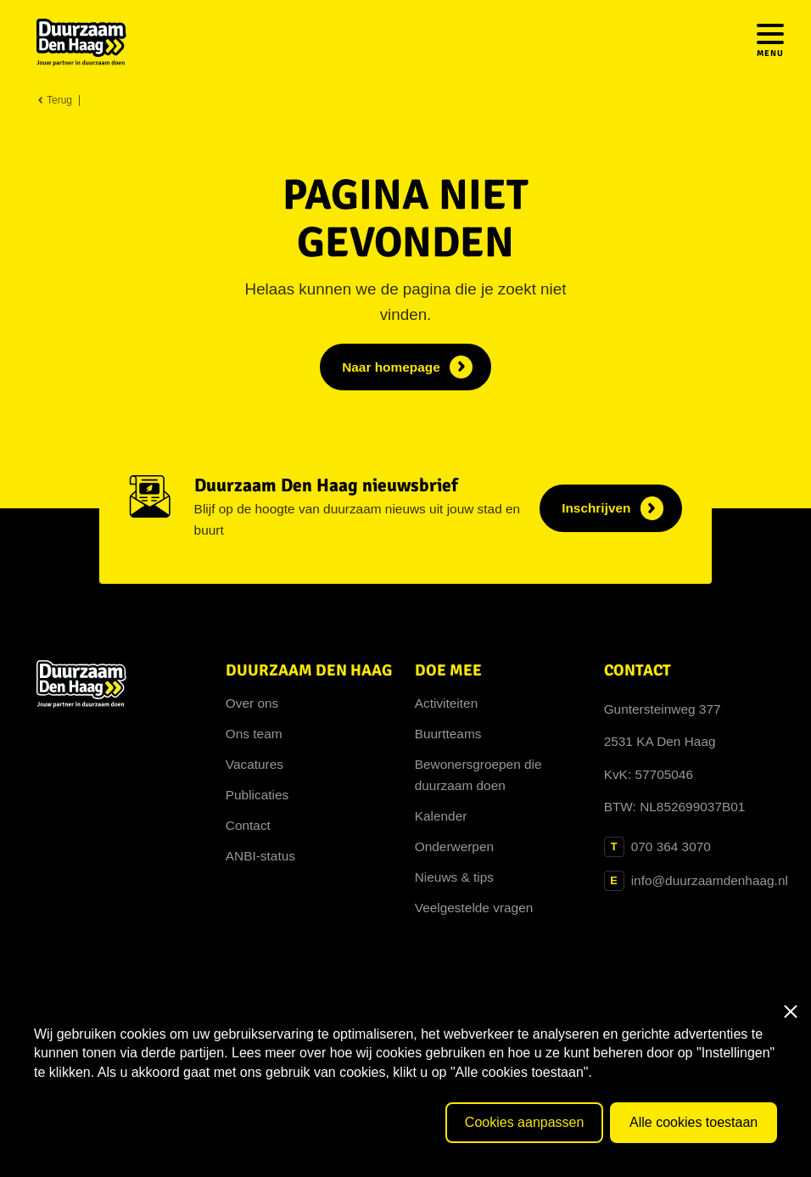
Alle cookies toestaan (693, 1122)
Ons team (254, 733)
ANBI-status (260, 856)
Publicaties (257, 794)
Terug (54, 100)
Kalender (441, 816)
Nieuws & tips (454, 877)
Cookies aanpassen (524, 1122)
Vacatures (254, 764)
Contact (248, 825)
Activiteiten (446, 703)
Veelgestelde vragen (474, 907)
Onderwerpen (454, 846)
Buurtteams (448, 733)
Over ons (252, 703)
